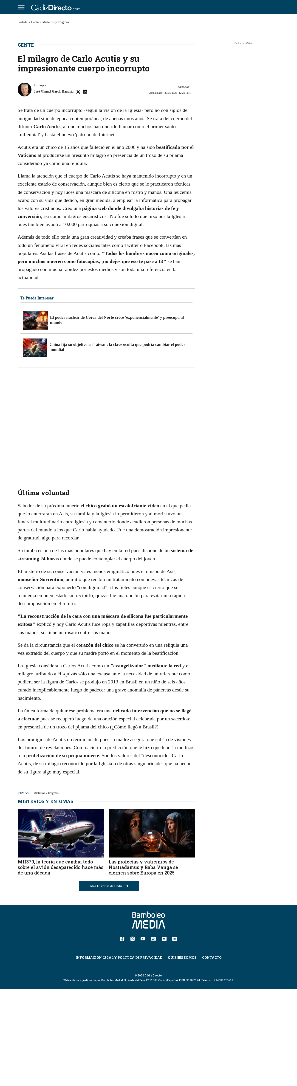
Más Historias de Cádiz (109, 983)
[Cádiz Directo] (57, 7)
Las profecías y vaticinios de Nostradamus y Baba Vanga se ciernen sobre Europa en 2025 (143, 963)
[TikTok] (153, 1035)
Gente (35, 22)
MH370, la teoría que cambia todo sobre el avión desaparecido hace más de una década (60, 963)
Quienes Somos (182, 1054)
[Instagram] (164, 1035)
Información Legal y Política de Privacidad (119, 1054)
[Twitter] (132, 1035)
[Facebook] (122, 1035)
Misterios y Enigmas (55, 22)
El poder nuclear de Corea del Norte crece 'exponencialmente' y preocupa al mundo (117, 417)
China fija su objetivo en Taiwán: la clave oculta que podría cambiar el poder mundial (117, 444)
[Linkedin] (174, 1035)
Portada (23, 22)
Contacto (212, 1054)
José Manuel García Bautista (54, 188)
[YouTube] (142, 1035)
